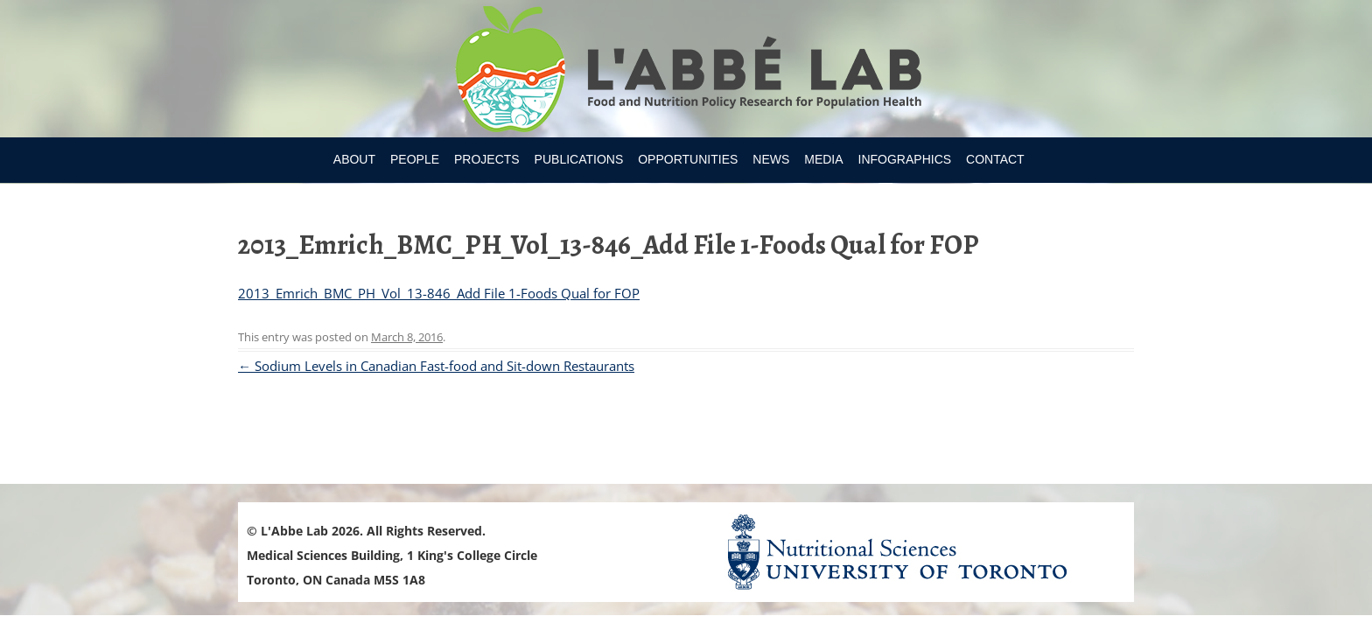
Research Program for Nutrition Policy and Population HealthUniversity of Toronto (686, 71)
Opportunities (688, 159)
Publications (579, 159)
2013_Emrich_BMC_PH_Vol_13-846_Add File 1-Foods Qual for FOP (439, 293)
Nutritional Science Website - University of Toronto (919, 551)
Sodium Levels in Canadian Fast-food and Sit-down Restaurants (436, 365)
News (770, 159)
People (414, 159)
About (354, 159)
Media (823, 159)
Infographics (905, 159)
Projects (487, 159)
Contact (995, 159)
